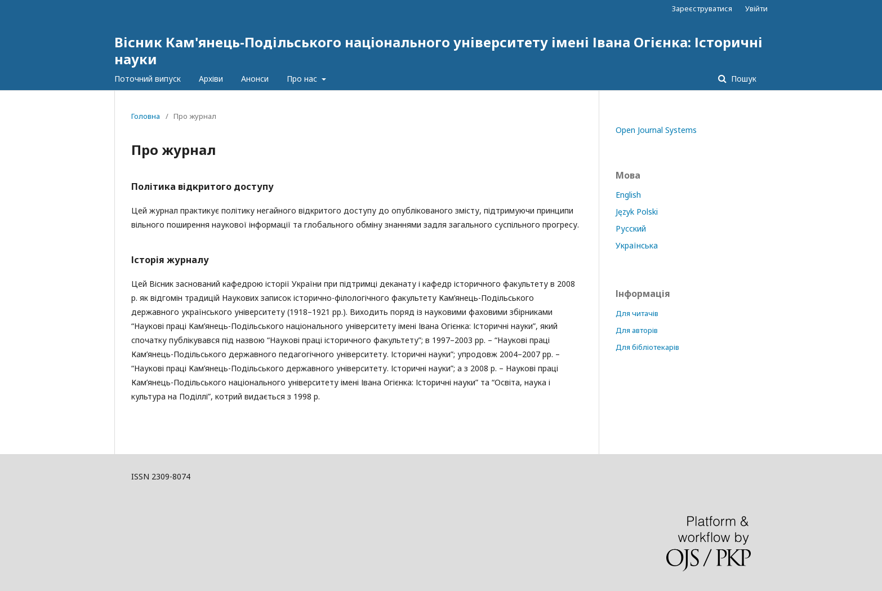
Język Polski (637, 211)
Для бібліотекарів (647, 347)
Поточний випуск (147, 78)
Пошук (742, 78)
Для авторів (637, 330)
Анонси (255, 78)
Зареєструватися (702, 8)
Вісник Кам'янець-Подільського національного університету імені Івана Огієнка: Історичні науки (438, 50)
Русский (631, 228)
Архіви (211, 78)
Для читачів (637, 313)
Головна (145, 116)
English (628, 194)
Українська (637, 245)
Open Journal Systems (656, 130)
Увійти (756, 8)
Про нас (303, 78)
